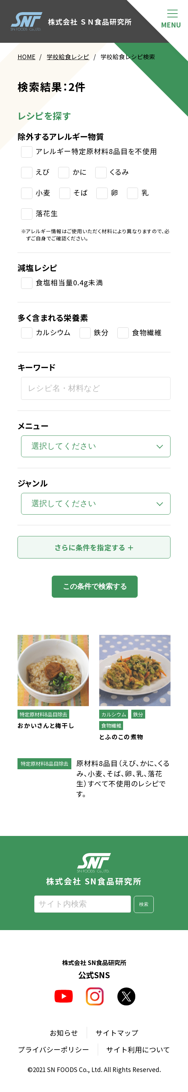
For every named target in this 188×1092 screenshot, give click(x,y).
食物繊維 (147, 332)
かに (79, 172)
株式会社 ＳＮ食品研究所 (71, 21)
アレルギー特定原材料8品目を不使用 (96, 152)
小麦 (43, 193)
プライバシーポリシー (53, 1050)
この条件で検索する (95, 587)
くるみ (119, 172)
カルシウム (53, 332)
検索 (143, 904)
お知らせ (64, 1032)
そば (80, 193)
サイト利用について (138, 1050)
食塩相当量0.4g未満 (69, 283)
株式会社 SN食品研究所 (94, 869)
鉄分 (101, 332)
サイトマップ (117, 1032)
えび (43, 172)
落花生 (47, 214)
